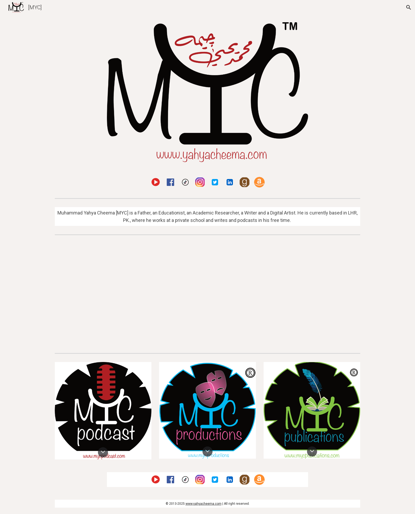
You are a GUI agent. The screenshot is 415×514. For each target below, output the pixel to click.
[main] (207, 216)
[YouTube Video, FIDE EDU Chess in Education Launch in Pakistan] (285, 294)
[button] (408, 7)
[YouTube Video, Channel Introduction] (129, 294)
